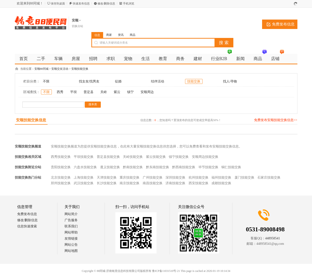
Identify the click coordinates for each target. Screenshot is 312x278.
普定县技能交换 (108, 157)
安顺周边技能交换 (205, 157)
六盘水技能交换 (85, 167)
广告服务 (71, 220)
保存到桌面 (58, 3)
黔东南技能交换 (157, 167)
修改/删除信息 (106, 3)
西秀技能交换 (61, 157)
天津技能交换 (107, 177)
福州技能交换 (221, 177)
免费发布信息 (283, 24)
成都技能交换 (221, 183)
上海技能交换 (83, 177)
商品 (132, 35)
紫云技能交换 (156, 157)
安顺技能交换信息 (31, 120)
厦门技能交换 (244, 177)
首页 (23, 58)
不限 (46, 81)
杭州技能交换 (198, 177)
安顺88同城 (41, 68)
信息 (97, 35)
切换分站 (77, 26)
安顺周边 (147, 92)
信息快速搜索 (27, 226)
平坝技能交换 (83, 157)
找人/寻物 (230, 81)
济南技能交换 (175, 183)
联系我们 (71, 226)
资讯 (121, 35)
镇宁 (130, 92)
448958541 (272, 238)
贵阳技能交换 (61, 167)
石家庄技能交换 (268, 177)
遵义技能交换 (110, 167)
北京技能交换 (61, 177)
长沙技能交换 (107, 183)
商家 (109, 35)
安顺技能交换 (79, 68)
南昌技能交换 (152, 183)
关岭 (103, 92)
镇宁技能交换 (179, 157)
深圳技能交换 (175, 177)
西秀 (60, 92)
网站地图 (71, 251)
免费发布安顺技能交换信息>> (275, 120)
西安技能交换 (198, 183)
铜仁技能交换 (231, 167)
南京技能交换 (129, 183)
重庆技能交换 (129, 177)
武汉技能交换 (83, 183)
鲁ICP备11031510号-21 (166, 271)
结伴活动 (157, 81)
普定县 (88, 92)
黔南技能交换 (133, 167)
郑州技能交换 (61, 183)
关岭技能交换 (133, 157)
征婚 (118, 81)
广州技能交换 (152, 177)
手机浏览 (128, 3)
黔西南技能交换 (183, 167)
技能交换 (193, 81)
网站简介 (71, 214)
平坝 (73, 92)
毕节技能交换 (208, 167)
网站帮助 (71, 232)
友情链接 (71, 238)
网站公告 (71, 244)
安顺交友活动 (59, 68)
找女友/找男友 (89, 81)
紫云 (117, 92)
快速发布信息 (81, 3)
